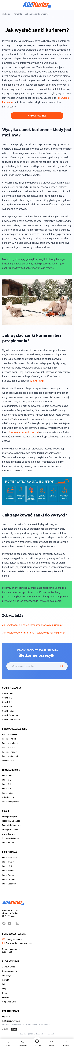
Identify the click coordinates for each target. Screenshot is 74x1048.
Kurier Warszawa (9, 857)
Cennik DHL (7, 702)
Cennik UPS (7, 706)
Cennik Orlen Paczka (11, 720)
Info (4, 984)
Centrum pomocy (9, 971)
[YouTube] (9, 923)
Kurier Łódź (7, 866)
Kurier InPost (7, 775)
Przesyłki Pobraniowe (11, 825)
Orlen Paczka (8, 797)
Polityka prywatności (11, 1021)
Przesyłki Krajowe (9, 816)
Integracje (6, 975)
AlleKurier (6, 14)
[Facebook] (4, 923)
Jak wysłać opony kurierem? (18, 632)
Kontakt (5, 980)
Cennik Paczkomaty (10, 715)
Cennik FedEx (8, 711)
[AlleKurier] (37, 5)
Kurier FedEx (7, 793)
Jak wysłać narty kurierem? (52, 632)
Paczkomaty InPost (10, 802)
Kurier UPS (6, 789)
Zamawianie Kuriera (10, 838)
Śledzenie (23, 1043)
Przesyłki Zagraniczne (11, 821)
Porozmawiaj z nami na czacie (17, 943)
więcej (66, 1043)
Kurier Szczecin (9, 884)
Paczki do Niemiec (10, 734)
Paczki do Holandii (10, 743)
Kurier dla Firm (8, 843)
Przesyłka (37, 1043)
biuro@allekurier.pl (12, 939)
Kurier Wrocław (8, 879)
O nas (4, 993)
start (8, 1043)
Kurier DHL (6, 784)
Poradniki (18, 14)
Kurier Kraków (8, 862)
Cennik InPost (8, 693)
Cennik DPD (7, 698)
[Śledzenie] (61, 666)
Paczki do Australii (10, 756)
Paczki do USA (8, 747)
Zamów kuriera (8, 967)
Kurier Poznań (8, 875)
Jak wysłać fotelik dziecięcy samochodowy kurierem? (32, 625)
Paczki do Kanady (9, 752)
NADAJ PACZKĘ (37, 115)
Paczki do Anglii (9, 739)
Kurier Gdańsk (8, 871)
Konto (51, 1043)
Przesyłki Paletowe (10, 830)
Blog (4, 989)
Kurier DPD (6, 780)
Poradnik (6, 997)
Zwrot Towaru (8, 834)
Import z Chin (8, 761)
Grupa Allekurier (9, 1002)
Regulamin (6, 1016)
